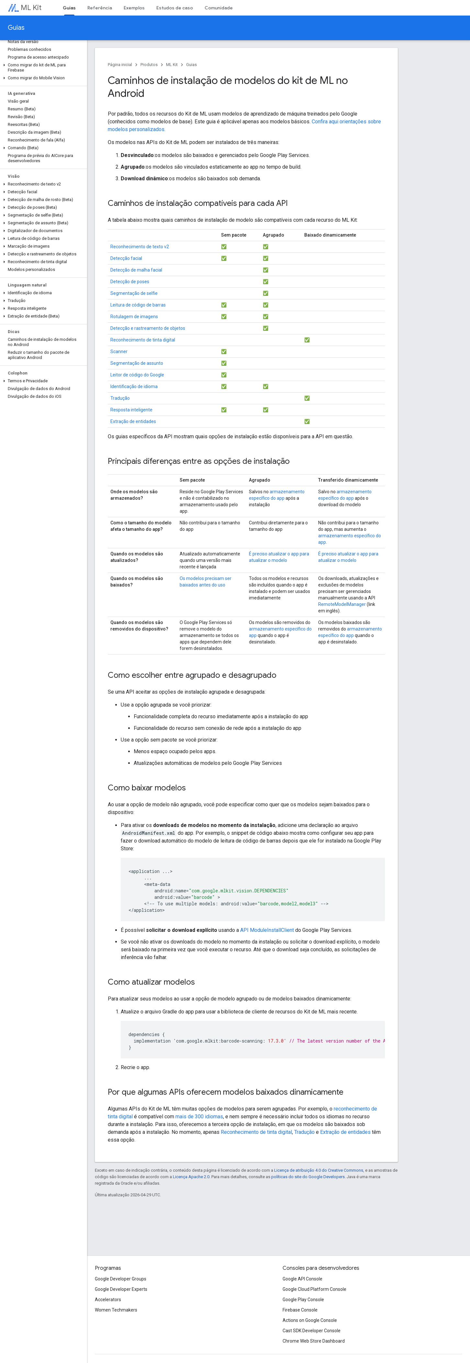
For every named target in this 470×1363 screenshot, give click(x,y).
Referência (99, 8)
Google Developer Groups (120, 1278)
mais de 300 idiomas (199, 1116)
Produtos (149, 64)
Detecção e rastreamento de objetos (147, 328)
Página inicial (120, 64)
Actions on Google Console (310, 1320)
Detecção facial (126, 258)
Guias (16, 28)
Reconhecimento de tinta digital (142, 339)
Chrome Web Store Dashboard (314, 1341)
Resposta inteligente (131, 409)
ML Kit (31, 7)
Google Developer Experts (121, 1289)
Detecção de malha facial (136, 270)
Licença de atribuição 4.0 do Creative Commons (318, 1170)
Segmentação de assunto (136, 363)
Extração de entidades (133, 421)
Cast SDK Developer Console (312, 1330)
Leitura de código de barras (138, 304)
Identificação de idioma (134, 386)
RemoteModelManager (342, 604)
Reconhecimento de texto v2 (139, 246)
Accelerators (108, 1299)
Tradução (120, 398)
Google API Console (302, 1278)
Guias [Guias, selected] (69, 8)
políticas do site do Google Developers (308, 1176)
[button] (42, 67)
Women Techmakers (116, 1310)
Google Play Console (303, 1299)
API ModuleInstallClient (267, 930)
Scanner (119, 351)
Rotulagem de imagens (134, 316)
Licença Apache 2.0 (191, 1176)
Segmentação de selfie (134, 293)
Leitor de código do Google (137, 374)
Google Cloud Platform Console (314, 1289)
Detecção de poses (129, 281)
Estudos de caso (174, 8)
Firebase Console (300, 1310)
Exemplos (134, 8)
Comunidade (219, 8)
